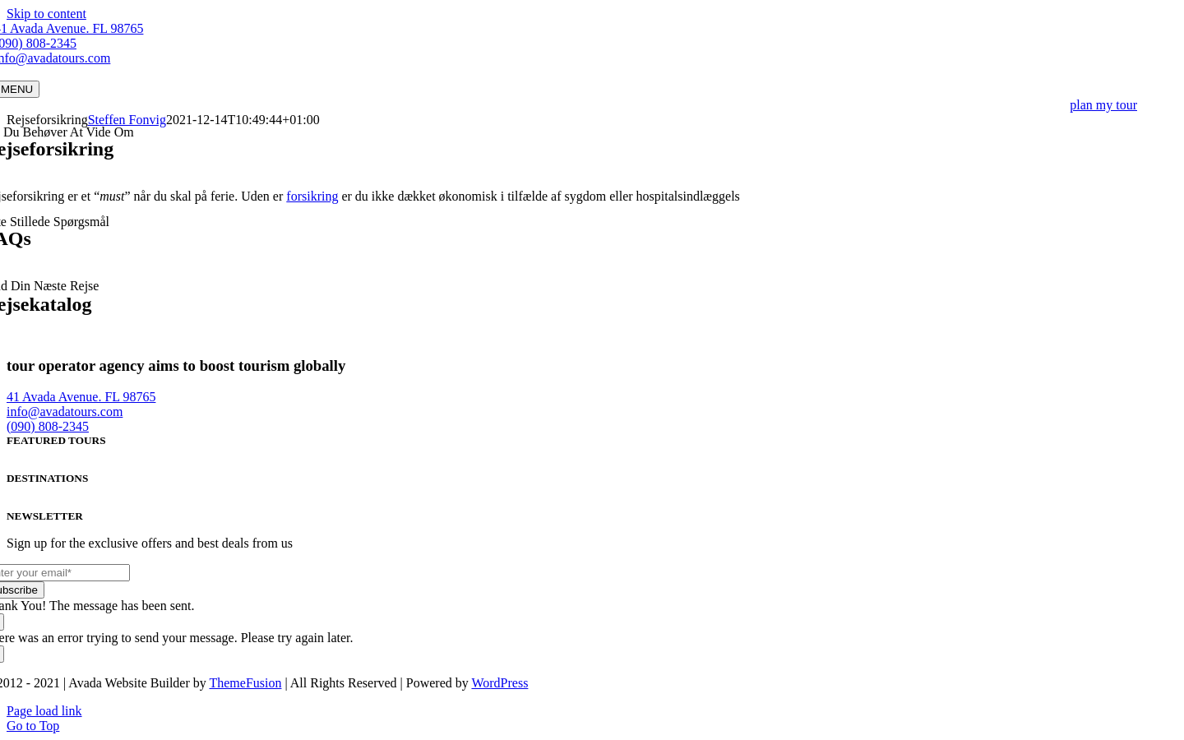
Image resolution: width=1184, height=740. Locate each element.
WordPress (499, 683)
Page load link (44, 711)
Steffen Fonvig (127, 120)
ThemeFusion (245, 683)
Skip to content (46, 14)
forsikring (312, 196)
